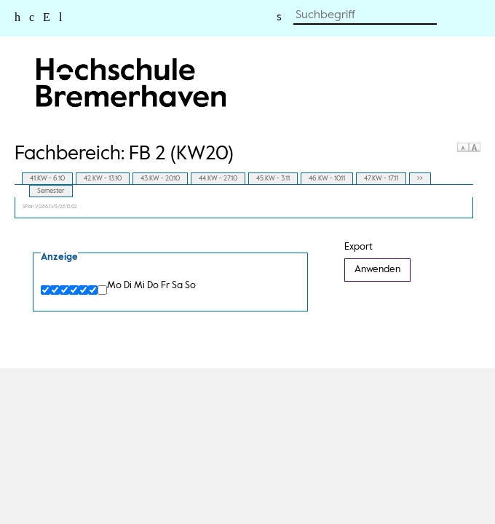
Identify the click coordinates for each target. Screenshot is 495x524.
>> (420, 178)
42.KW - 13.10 (103, 178)
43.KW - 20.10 (160, 178)
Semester (51, 191)
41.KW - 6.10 (47, 178)
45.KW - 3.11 (273, 178)
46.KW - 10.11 (327, 178)
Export (358, 247)
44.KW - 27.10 (218, 178)
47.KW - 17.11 (381, 178)
